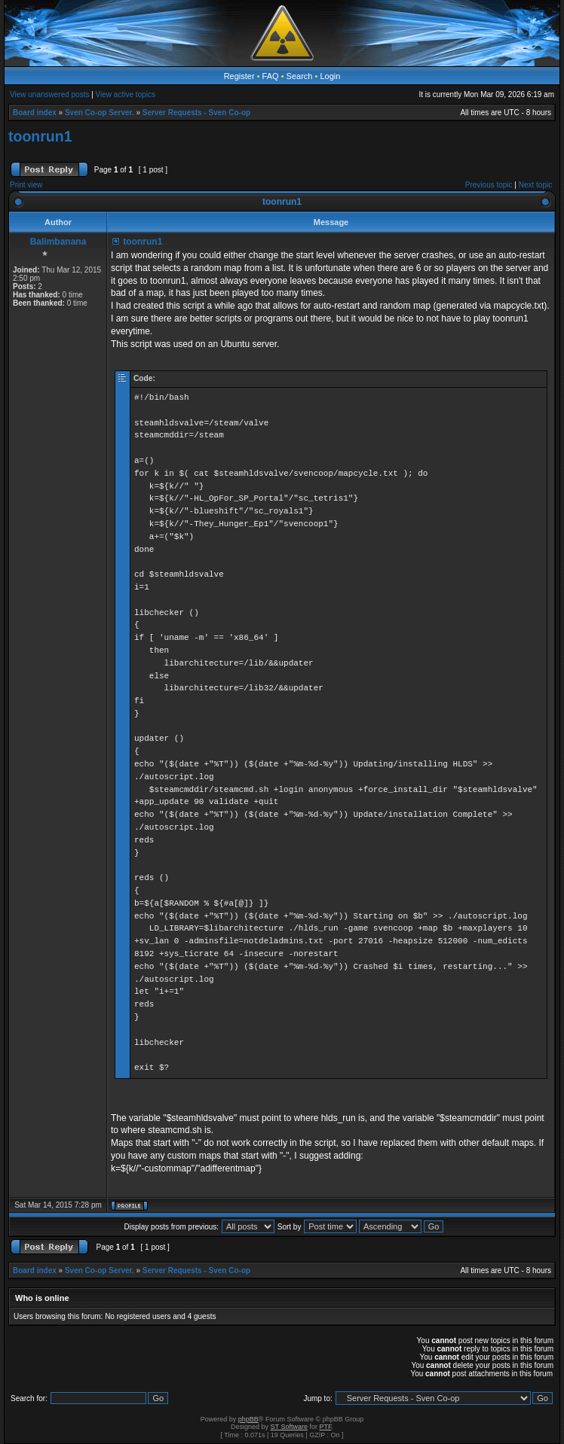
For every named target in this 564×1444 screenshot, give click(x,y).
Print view (26, 185)
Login (330, 76)
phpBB (248, 1419)
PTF (325, 1426)
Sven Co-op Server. (99, 112)
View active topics (125, 94)
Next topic (535, 185)
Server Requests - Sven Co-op (196, 112)
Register (239, 76)
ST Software (289, 1426)
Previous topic (489, 185)
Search (300, 76)
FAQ (270, 76)
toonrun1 (40, 136)
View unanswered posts (49, 94)
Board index (35, 112)
